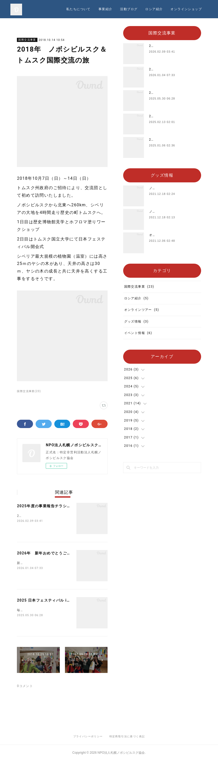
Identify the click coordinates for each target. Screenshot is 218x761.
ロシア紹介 (136, 298)
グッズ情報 (136, 321)
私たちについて (126, 9)
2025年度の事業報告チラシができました (54, 506)
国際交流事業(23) (29, 391)
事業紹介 (153, 9)
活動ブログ (176, 9)
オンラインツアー (141, 310)
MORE (198, 9)
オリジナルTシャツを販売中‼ (172, 235)
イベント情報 (138, 333)
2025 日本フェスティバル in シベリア (51, 600)
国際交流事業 (27, 39)
